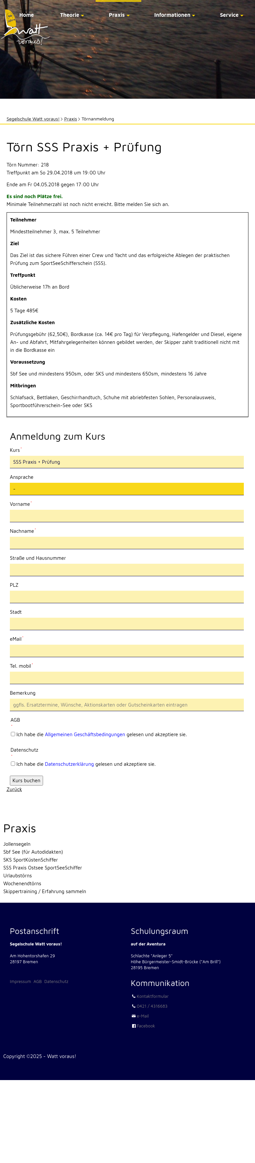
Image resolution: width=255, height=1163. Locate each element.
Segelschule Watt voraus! (33, 118)
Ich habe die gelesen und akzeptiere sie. (101, 734)
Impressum (20, 981)
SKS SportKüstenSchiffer (30, 860)
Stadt (16, 612)
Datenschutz (56, 981)
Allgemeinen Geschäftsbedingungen (85, 734)
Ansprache (22, 477)
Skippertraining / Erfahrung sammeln (44, 891)
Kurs (21, 449)
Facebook (146, 1025)
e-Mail (143, 1016)
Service (229, 15)
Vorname (21, 503)
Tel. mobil (21, 665)
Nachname (23, 530)
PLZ (14, 585)
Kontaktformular (153, 996)
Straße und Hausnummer (38, 558)
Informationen (172, 15)
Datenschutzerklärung (69, 764)
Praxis (117, 15)
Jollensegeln (17, 844)
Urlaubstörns (17, 875)
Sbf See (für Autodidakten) (33, 852)
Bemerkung (22, 693)
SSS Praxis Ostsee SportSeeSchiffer (42, 867)
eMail (21, 638)
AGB (38, 981)
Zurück (14, 789)
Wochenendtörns (22, 883)
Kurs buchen (26, 780)
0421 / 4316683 (152, 1006)
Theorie (69, 15)
